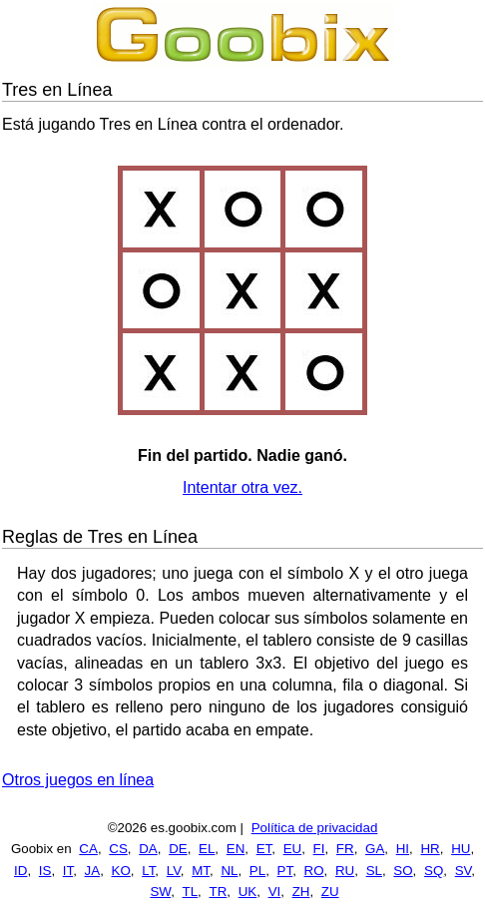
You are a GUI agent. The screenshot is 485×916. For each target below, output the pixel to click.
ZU (330, 891)
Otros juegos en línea (78, 779)
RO (314, 870)
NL (229, 870)
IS (45, 870)
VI (274, 891)
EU (292, 848)
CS (118, 848)
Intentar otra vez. (242, 487)
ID (20, 870)
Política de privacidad (314, 827)
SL (374, 870)
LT (148, 870)
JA (93, 870)
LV (174, 870)
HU (460, 848)
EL (207, 848)
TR (219, 891)
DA (148, 848)
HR (429, 848)
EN (236, 848)
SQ (433, 870)
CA (88, 848)
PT (285, 870)
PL (257, 870)
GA (374, 848)
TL (191, 891)
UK (248, 891)
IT (68, 870)
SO (402, 870)
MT (201, 870)
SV (463, 870)
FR (345, 848)
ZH (301, 891)
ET (264, 848)
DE (178, 848)
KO (121, 870)
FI (319, 848)
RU (344, 870)
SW (160, 891)
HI (402, 848)
